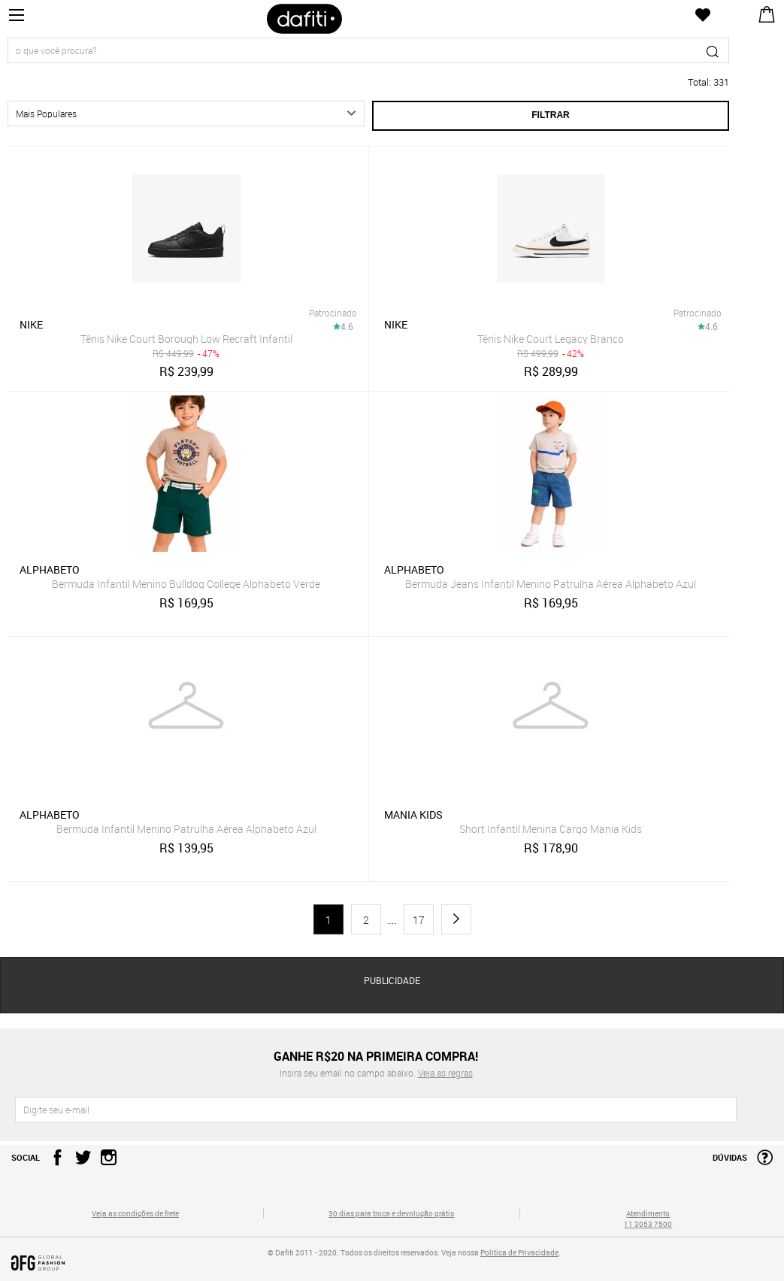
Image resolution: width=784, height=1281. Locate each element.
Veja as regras (445, 1073)
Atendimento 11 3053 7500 (648, 1218)
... (392, 920)
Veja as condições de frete (135, 1213)
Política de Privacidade (519, 1252)
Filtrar (550, 115)
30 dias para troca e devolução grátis (391, 1213)
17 (419, 920)
